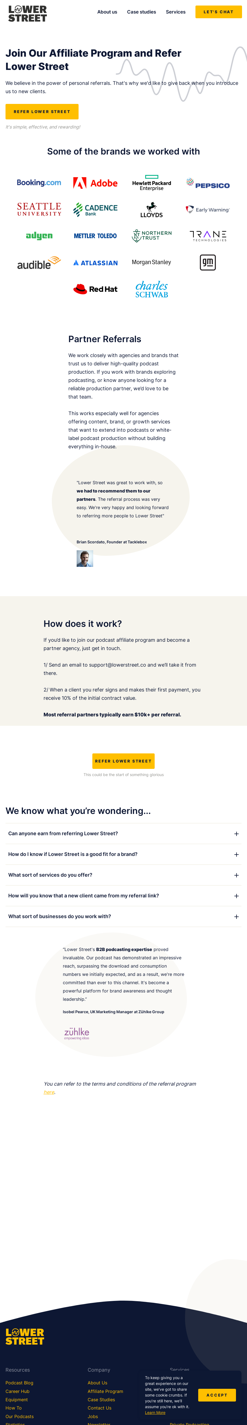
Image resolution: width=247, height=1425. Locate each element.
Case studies (141, 12)
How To (14, 1408)
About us (107, 12)
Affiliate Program (105, 1391)
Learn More (155, 1412)
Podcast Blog (19, 1382)
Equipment (17, 1399)
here (49, 1092)
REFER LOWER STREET (42, 111)
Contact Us (99, 1408)
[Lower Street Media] (27, 14)
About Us (97, 1382)
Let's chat (219, 11)
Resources (18, 1370)
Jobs (93, 1416)
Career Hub (17, 1391)
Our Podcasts (20, 1416)
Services (176, 12)
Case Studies (101, 1399)
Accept (217, 1395)
